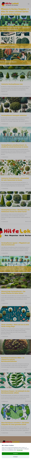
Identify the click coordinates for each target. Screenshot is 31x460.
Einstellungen (20, 450)
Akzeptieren (15, 453)
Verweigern (15, 456)
